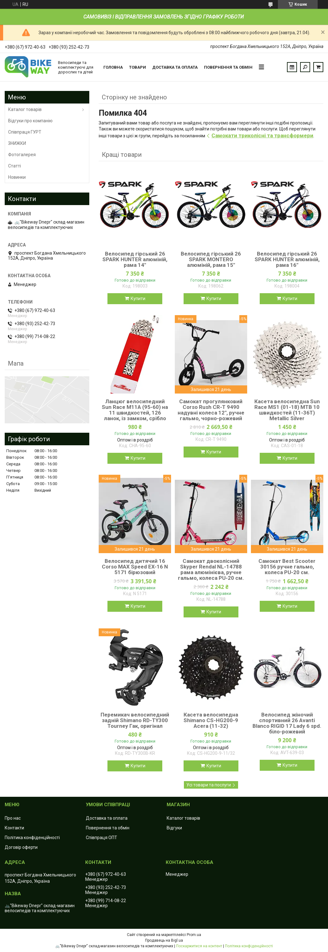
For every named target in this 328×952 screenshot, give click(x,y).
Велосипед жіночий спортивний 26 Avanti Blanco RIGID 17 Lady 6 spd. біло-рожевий (287, 723)
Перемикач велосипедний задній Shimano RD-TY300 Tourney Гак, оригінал (135, 720)
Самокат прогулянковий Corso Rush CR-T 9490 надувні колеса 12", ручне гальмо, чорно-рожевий (211, 410)
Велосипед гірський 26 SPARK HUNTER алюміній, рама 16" (287, 259)
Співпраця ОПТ (101, 837)
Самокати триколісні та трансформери (262, 135)
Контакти (14, 827)
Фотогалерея (22, 154)
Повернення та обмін (228, 67)
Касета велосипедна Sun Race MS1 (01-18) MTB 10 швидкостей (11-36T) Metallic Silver (287, 410)
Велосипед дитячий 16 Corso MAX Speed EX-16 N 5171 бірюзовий (135, 566)
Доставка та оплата (175, 67)
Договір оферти (21, 847)
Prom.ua (194, 935)
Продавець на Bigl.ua (164, 940)
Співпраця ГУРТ (24, 132)
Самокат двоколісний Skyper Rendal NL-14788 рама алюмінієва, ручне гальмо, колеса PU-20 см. (211, 569)
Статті (14, 165)
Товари (137, 67)
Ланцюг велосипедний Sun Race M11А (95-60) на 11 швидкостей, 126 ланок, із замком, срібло (135, 410)
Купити (138, 298)
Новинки (17, 177)
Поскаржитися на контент (199, 946)
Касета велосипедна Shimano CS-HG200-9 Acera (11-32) (211, 720)
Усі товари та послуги (208, 784)
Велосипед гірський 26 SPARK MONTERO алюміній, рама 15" (211, 259)
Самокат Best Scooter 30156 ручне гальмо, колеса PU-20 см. (286, 566)
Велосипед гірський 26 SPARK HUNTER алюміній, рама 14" (134, 259)
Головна (113, 67)
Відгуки (174, 827)
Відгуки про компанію (30, 120)
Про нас (13, 818)
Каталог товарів (25, 109)
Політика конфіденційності (32, 837)
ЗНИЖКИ (17, 143)
